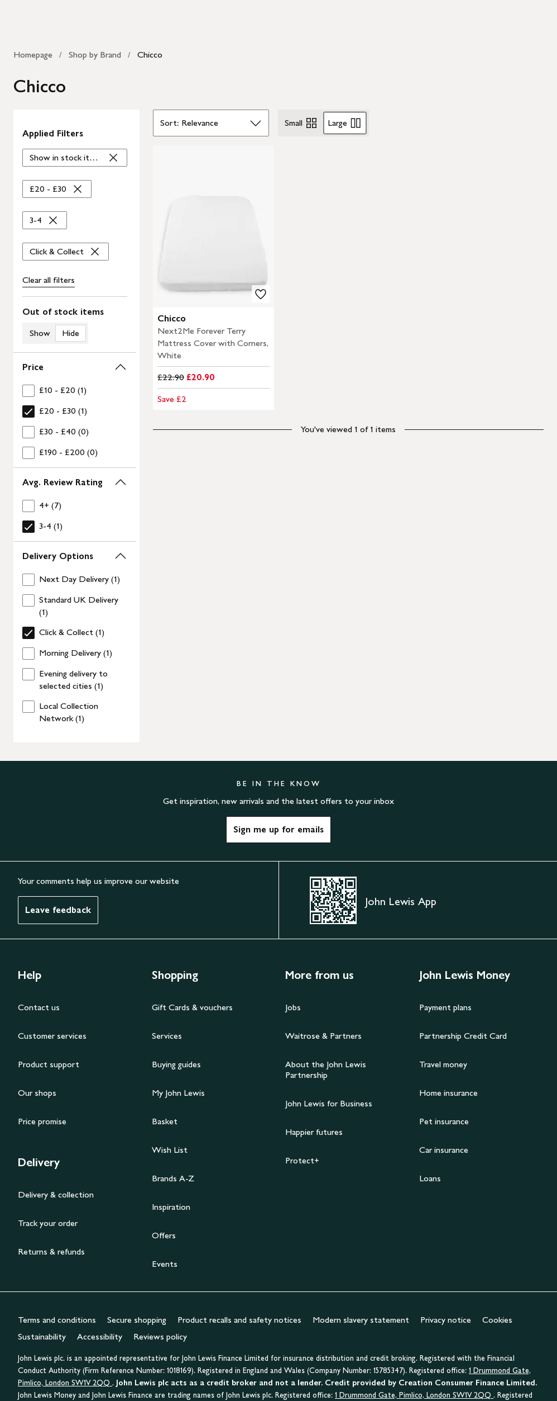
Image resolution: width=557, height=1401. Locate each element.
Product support (48, 1064)
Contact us (39, 1007)
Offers (164, 1235)
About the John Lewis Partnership (325, 1069)
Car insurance (443, 1149)
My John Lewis (178, 1092)
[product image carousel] (214, 226)
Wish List (170, 1149)
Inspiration (171, 1206)
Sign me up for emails (278, 829)
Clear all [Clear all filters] (48, 280)
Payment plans (445, 1007)
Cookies (497, 1319)
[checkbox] (74, 390)
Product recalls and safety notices (239, 1319)
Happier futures (314, 1132)
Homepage (32, 54)
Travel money (443, 1064)
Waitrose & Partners (323, 1035)
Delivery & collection (56, 1194)
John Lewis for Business (328, 1103)
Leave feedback (58, 910)
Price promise (42, 1121)
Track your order (48, 1223)
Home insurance (448, 1092)
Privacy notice (445, 1319)
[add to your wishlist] (261, 294)
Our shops (37, 1092)
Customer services (52, 1035)
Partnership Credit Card (463, 1035)
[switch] (74, 325)
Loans (430, 1178)
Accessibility (99, 1336)
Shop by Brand (95, 54)
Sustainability (42, 1336)
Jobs (293, 1007)
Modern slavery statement (361, 1319)
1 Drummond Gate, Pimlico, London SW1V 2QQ (414, 1395)
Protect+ (302, 1160)
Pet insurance (444, 1121)
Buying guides (176, 1064)
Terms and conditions (57, 1319)
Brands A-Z (173, 1178)
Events (164, 1263)
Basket (164, 1121)
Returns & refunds (51, 1251)
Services (167, 1035)
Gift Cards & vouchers (192, 1007)
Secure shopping (136, 1319)
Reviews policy (160, 1336)
